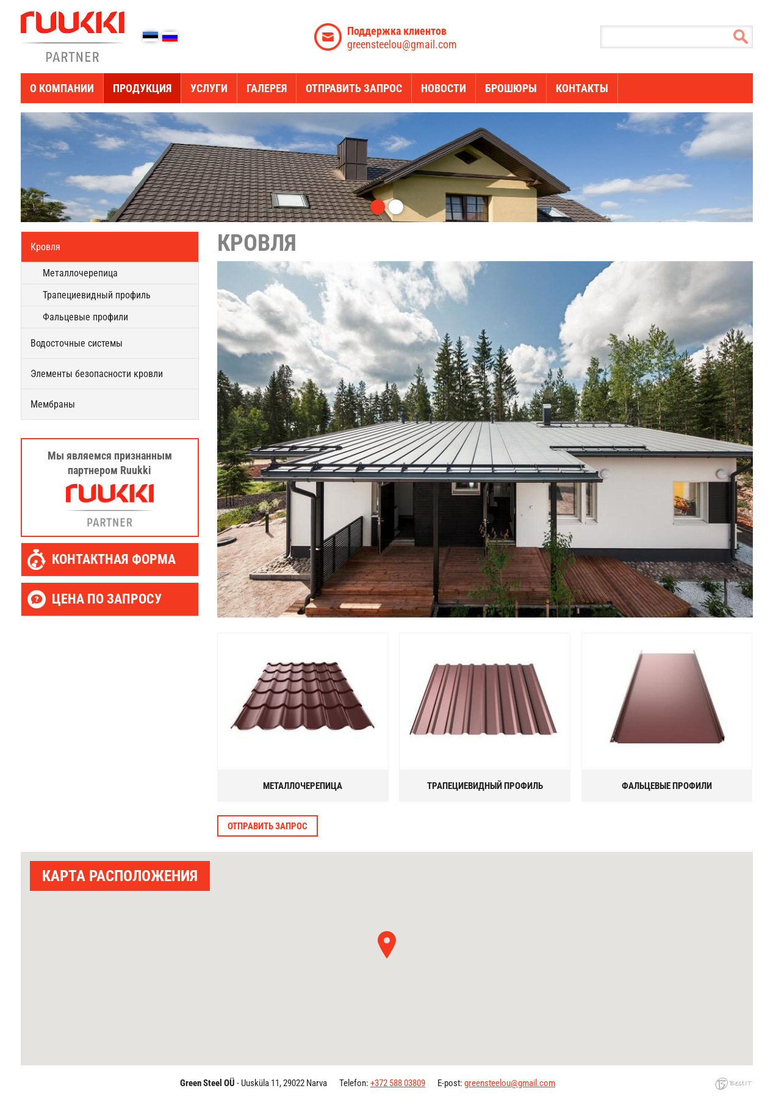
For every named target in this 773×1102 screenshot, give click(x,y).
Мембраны (53, 404)
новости (443, 88)
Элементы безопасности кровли (97, 374)
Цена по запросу (107, 599)
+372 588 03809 (397, 1083)
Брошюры (511, 88)
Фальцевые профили (85, 317)
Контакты (582, 88)
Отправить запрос (354, 88)
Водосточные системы (77, 343)
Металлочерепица (80, 273)
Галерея (266, 88)
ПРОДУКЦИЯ (142, 88)
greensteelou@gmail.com (402, 37)
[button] (387, 945)
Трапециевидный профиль (97, 295)
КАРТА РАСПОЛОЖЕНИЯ (120, 876)
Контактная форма (114, 559)
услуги (209, 88)
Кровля (45, 247)
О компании (62, 88)
